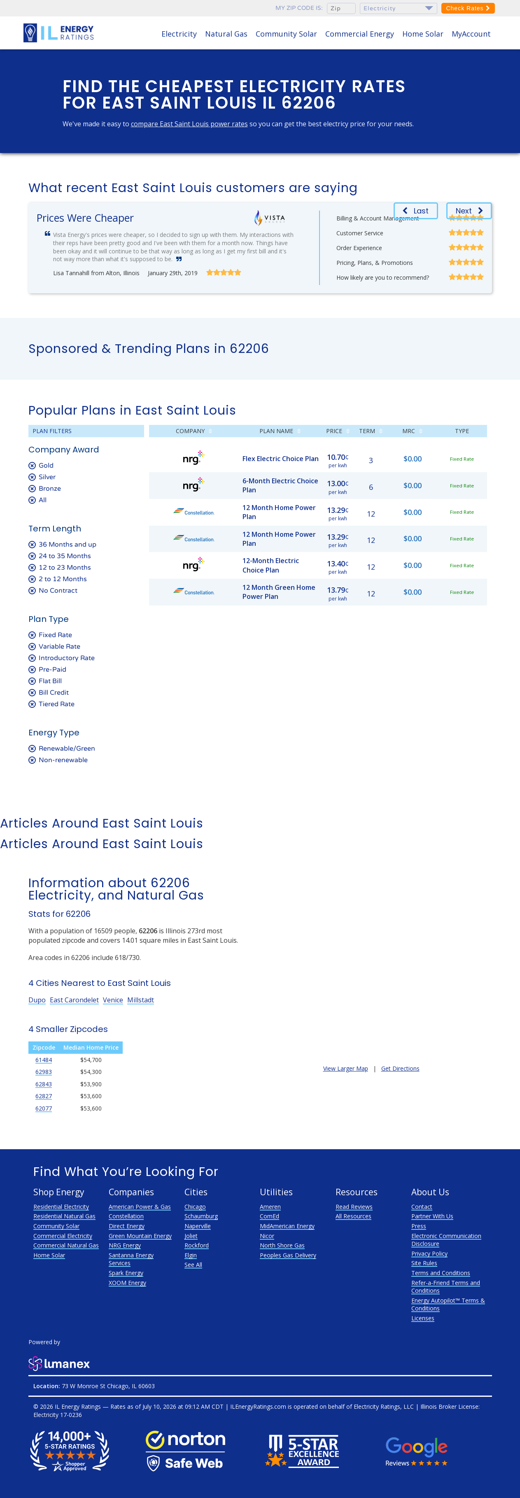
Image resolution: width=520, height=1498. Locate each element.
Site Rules (424, 1263)
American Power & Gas (140, 1206)
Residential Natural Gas (64, 1216)
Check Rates (468, 8)
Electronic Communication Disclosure (446, 1240)
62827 (43, 1096)
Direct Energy (127, 1226)
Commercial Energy (359, 34)
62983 (43, 1072)
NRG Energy (125, 1245)
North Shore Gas (282, 1245)
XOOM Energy (127, 1283)
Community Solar (286, 34)
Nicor (267, 1236)
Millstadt (140, 999)
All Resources (353, 1216)
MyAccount (471, 34)
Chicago (195, 1206)
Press (418, 1226)
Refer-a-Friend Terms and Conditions (445, 1287)
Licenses (422, 1318)
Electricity (179, 34)
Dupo (37, 999)
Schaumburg (201, 1216)
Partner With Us (432, 1216)
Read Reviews (354, 1206)
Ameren (270, 1206)
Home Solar (422, 34)
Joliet (191, 1236)
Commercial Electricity (62, 1236)
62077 (43, 1108)
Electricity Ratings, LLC (384, 1406)
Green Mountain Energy (140, 1236)
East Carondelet (74, 999)
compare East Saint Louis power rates (189, 123)
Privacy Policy (429, 1253)
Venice (113, 999)
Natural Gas (226, 34)
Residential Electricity (61, 1206)
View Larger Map (345, 1068)
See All (193, 1264)
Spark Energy (126, 1273)
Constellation (126, 1216)
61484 (43, 1060)
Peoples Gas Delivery (288, 1255)
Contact (421, 1206)
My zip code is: (299, 8)
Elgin (190, 1255)
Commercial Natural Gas (66, 1245)
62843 (43, 1084)
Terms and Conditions (440, 1273)
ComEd (269, 1216)
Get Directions (400, 1068)
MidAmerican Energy (287, 1226)
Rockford (196, 1245)
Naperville (197, 1226)
